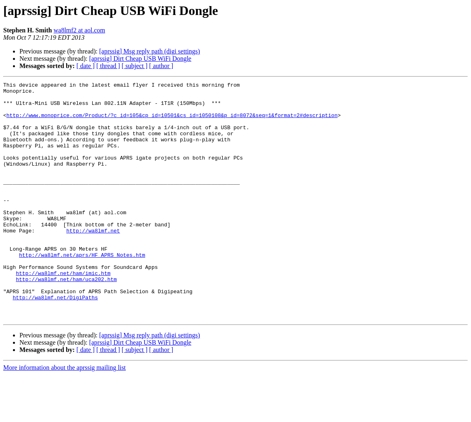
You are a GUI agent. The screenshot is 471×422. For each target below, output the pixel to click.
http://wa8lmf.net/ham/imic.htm (63, 311)
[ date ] (85, 65)
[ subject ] (135, 65)
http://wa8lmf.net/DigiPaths (55, 341)
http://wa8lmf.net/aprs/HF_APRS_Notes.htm (82, 290)
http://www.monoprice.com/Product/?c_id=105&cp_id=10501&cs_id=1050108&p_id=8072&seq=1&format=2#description (172, 122)
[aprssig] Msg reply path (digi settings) (149, 51)
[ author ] (161, 65)
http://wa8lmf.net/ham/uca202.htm (66, 319)
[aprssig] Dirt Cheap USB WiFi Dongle (140, 58)
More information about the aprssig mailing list (64, 414)
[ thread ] (108, 65)
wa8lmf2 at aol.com (79, 30)
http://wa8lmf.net (93, 260)
